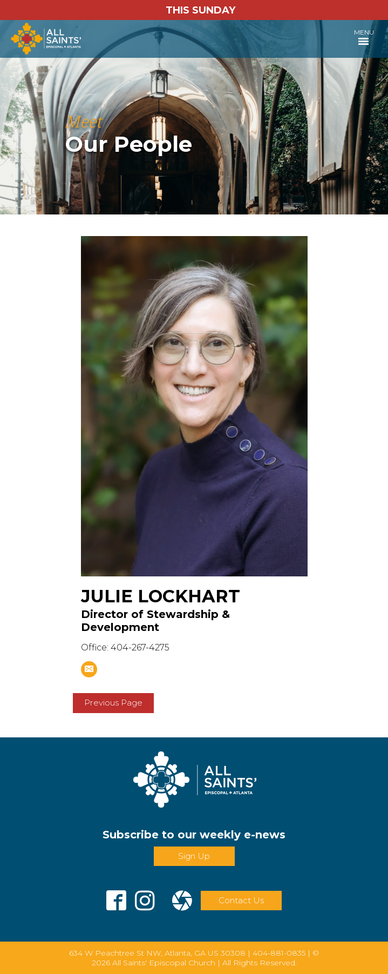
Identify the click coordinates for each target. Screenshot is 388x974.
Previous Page (113, 702)
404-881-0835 (279, 953)
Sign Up (194, 856)
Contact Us (241, 900)
